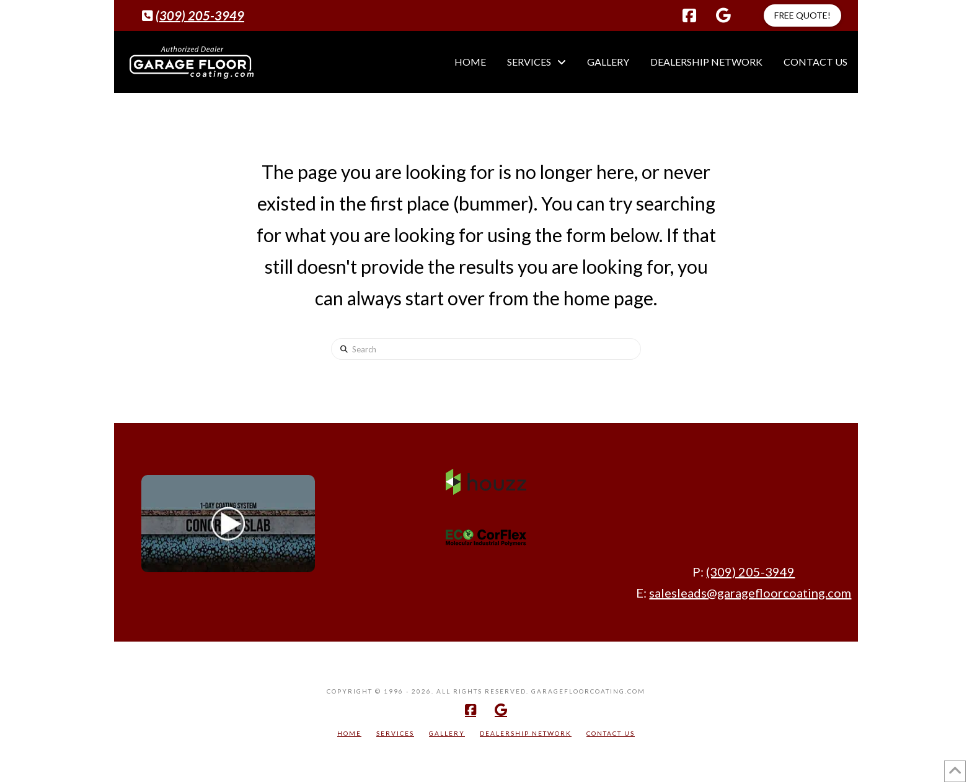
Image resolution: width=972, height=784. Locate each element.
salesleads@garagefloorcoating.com (750, 592)
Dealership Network (526, 733)
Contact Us (610, 733)
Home (349, 733)
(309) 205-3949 (200, 15)
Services (395, 733)
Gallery (447, 733)
